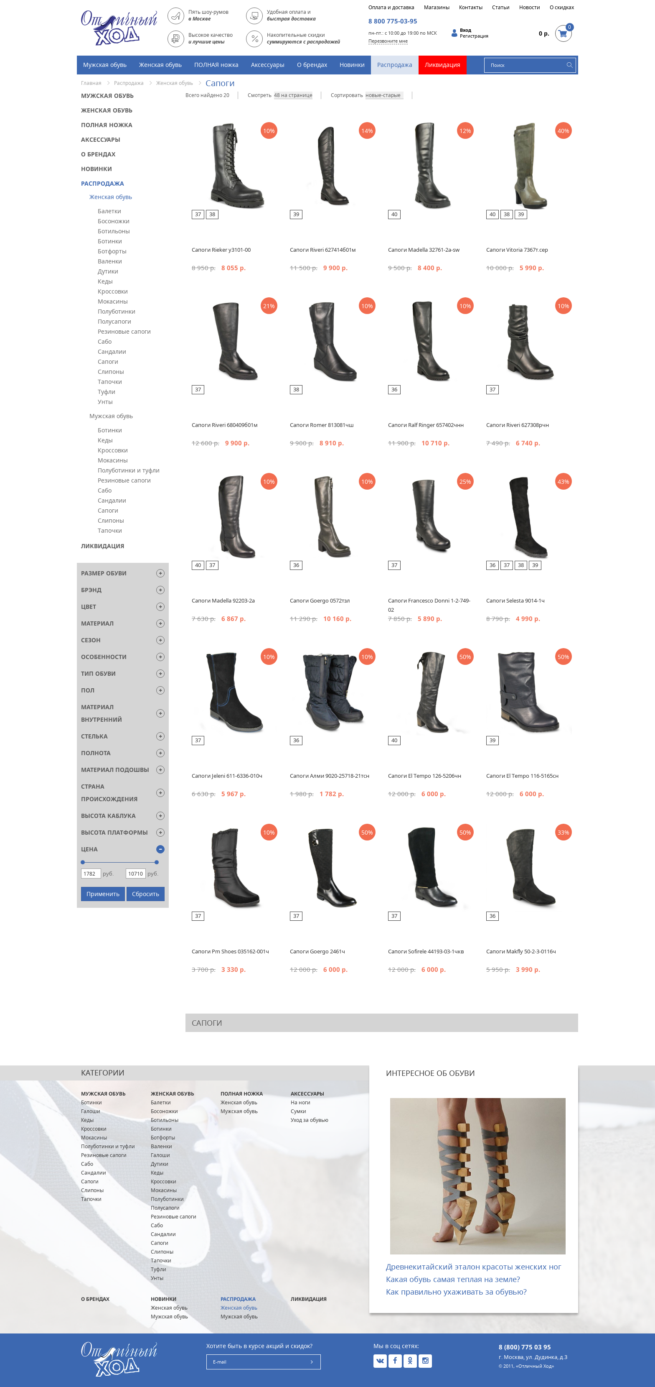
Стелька (94, 736)
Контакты (470, 7)
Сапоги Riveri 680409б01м (225, 425)
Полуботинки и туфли (129, 470)
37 (198, 214)
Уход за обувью (309, 1120)
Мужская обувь (105, 65)
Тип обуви (98, 673)
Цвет (88, 606)
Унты (105, 402)
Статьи (501, 7)
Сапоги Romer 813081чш (322, 425)
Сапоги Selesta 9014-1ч (515, 600)
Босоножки (113, 221)
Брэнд (91, 590)
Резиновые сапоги (124, 331)
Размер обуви (104, 573)
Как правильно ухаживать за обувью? (456, 1292)
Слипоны (111, 371)
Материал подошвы (115, 770)
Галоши (90, 1111)
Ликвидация (442, 65)
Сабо (105, 341)
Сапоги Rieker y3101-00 (221, 249)
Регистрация (474, 36)
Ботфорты (112, 251)
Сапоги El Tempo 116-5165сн (522, 775)
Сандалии (112, 351)
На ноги (300, 1102)
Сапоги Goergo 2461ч (317, 951)
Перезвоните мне (388, 41)
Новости (529, 7)
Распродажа (394, 65)
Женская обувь (160, 65)
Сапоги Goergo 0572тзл (320, 600)
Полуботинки (116, 311)
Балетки (109, 211)
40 (394, 214)
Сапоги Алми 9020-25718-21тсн (329, 775)
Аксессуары (267, 65)
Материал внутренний (101, 713)
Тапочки (110, 382)
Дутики (108, 271)
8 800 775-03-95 (392, 21)
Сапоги (108, 361)
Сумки (298, 1111)
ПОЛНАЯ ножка (216, 65)
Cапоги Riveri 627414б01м (323, 249)
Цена (89, 849)
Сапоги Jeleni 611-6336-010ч (227, 775)
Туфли (106, 392)
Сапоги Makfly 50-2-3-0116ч (521, 951)
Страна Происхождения (109, 792)
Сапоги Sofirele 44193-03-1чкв (426, 951)
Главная (91, 83)
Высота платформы (114, 832)
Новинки (352, 65)
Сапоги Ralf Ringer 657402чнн (426, 425)
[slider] (83, 862)
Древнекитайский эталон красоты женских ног (473, 1267)
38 (212, 214)
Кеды (105, 281)
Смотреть (260, 95)
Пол (87, 690)
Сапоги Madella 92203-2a (223, 600)
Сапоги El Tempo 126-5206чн (424, 775)
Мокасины (113, 301)
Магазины (436, 7)
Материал (97, 623)
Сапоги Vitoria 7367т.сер (517, 249)
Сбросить (145, 894)
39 (296, 214)
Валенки (110, 261)
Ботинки (110, 241)
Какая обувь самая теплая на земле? (453, 1279)
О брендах (312, 65)
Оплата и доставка (391, 7)
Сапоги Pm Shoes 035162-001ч (230, 951)
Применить (102, 894)
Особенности (104, 657)
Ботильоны (114, 231)
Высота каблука (108, 816)
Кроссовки (113, 291)
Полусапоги (114, 321)
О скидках (562, 7)
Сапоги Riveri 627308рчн (517, 425)
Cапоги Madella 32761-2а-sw (424, 249)
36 (394, 389)
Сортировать (347, 95)
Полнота (96, 753)
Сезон (91, 640)
